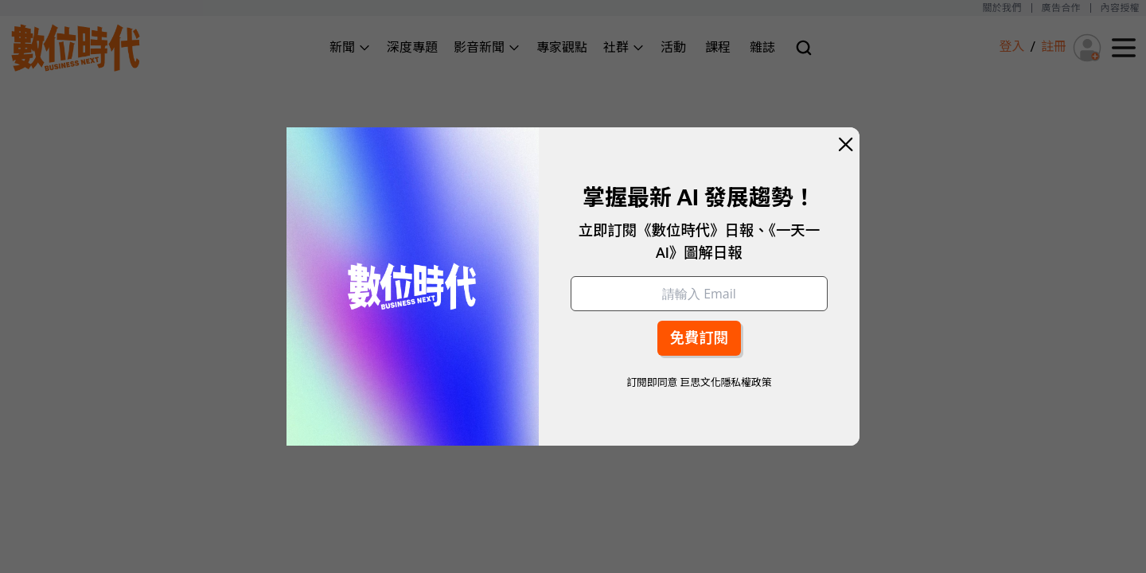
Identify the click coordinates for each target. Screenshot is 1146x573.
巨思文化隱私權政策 (725, 382)
